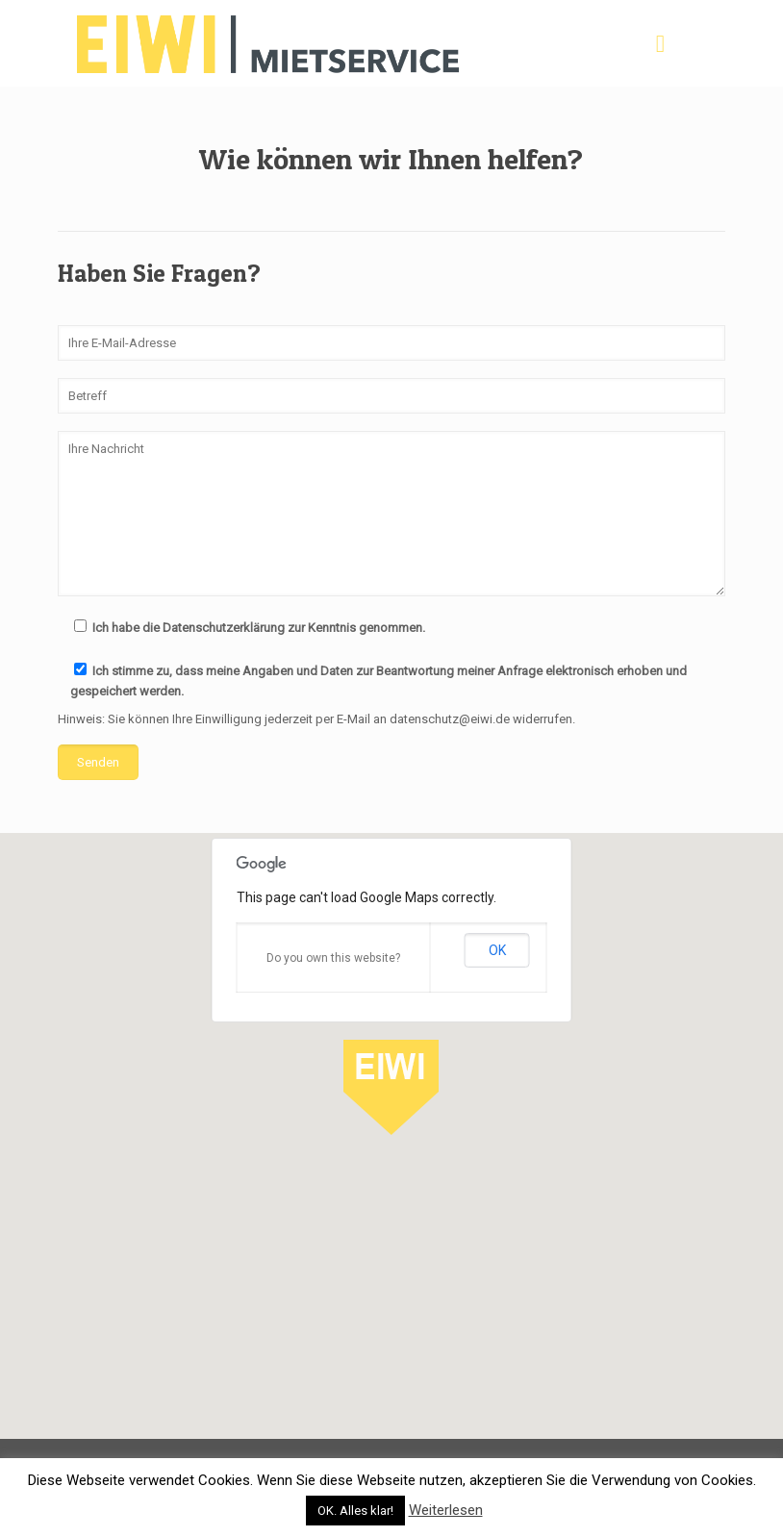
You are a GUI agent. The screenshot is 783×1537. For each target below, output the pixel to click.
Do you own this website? (333, 958)
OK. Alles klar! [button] (355, 1510)
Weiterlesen (446, 1510)
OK (497, 950)
